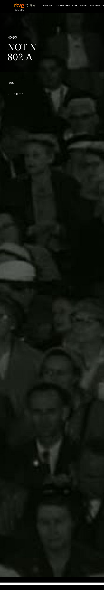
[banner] (28, 5)
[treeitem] (47, 5)
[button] (10, 5)
